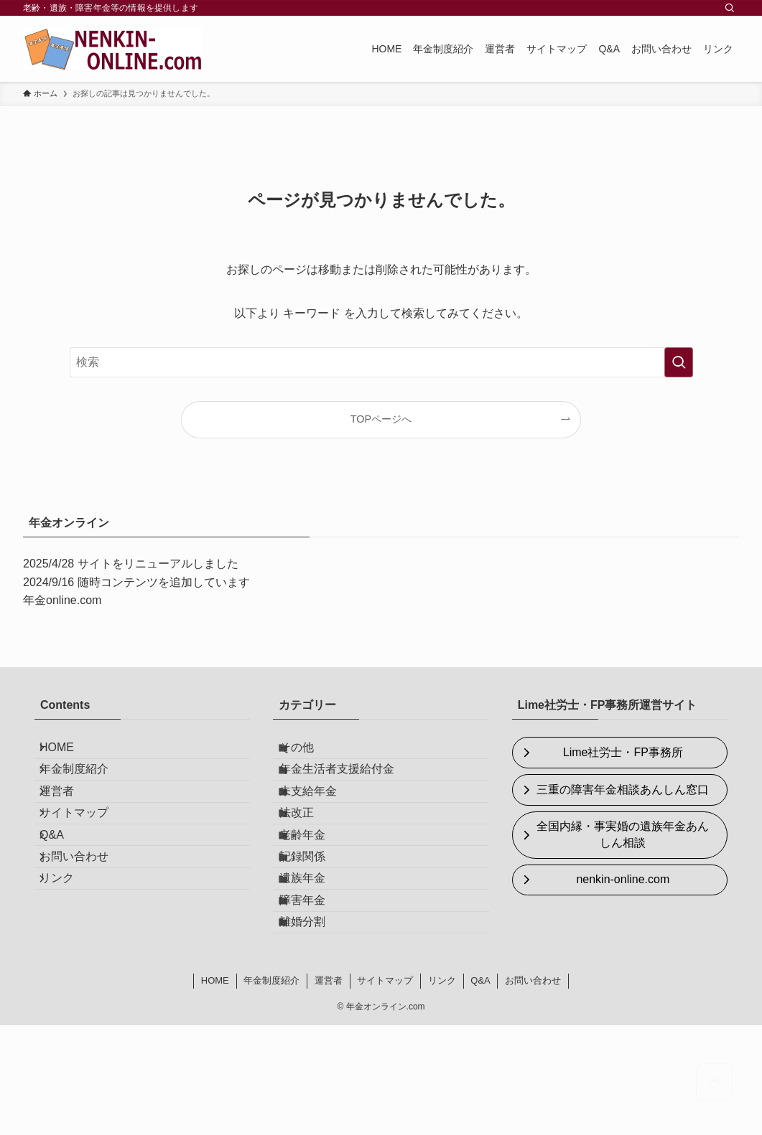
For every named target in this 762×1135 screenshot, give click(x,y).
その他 (310, 753)
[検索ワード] (381, 362)
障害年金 (316, 991)
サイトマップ (86, 855)
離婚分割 (316, 1025)
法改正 (310, 855)
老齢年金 (316, 889)
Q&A (64, 889)
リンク (69, 957)
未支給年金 (321, 821)
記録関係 (316, 923)
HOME (69, 753)
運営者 (69, 821)
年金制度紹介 (86, 787)
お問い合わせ (86, 923)
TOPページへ (381, 419)
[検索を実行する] (678, 362)
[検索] (729, 8)
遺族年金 (316, 957)
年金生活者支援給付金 (350, 787)
